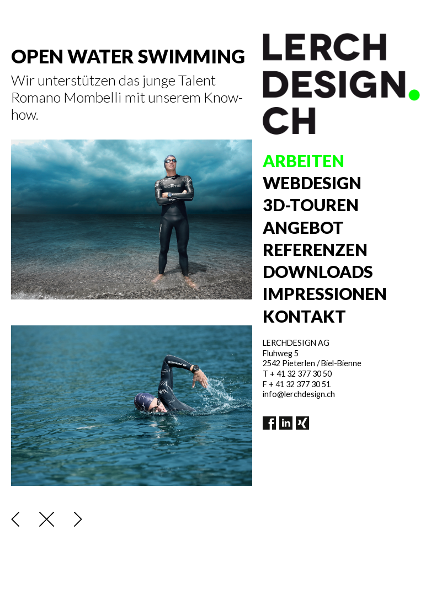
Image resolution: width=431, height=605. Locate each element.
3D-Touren (311, 205)
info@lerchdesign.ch (299, 394)
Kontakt (304, 316)
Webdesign (312, 182)
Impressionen (325, 293)
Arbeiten (303, 160)
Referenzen (315, 249)
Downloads (318, 271)
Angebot (303, 227)
